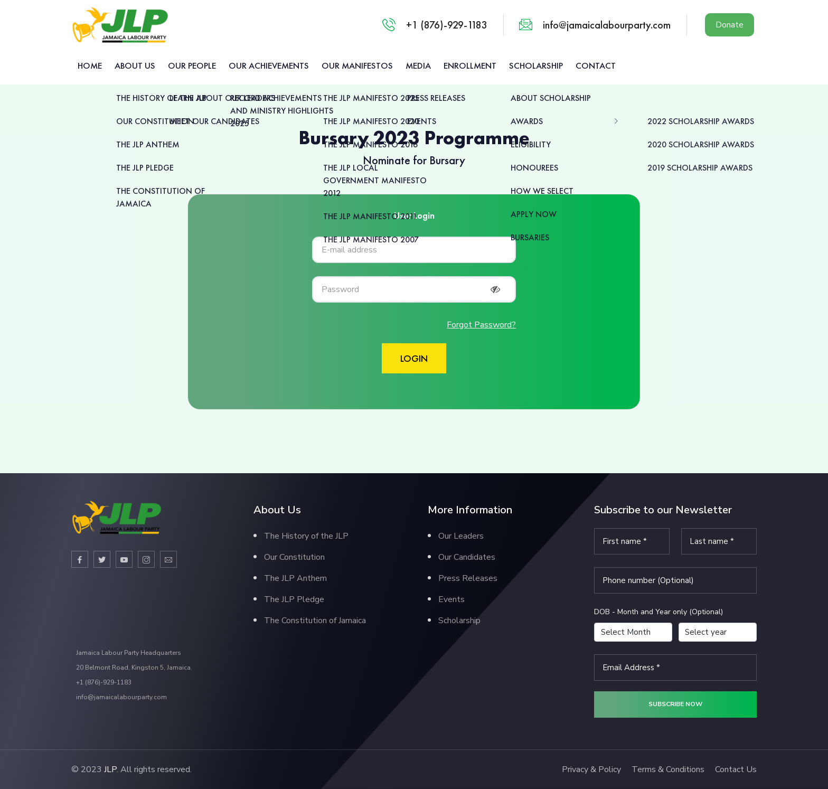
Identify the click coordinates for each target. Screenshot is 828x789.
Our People (192, 65)
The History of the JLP (306, 536)
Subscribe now (675, 704)
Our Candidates (466, 557)
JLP (110, 769)
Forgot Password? (481, 325)
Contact (596, 65)
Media (418, 65)
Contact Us (736, 769)
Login (414, 358)
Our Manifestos (357, 65)
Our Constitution (294, 557)
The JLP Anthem (295, 578)
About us (135, 65)
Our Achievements (269, 65)
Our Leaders (461, 536)
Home (90, 65)
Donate (730, 25)
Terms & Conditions (668, 769)
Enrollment (470, 65)
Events (451, 599)
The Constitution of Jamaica (315, 620)
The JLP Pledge (294, 599)
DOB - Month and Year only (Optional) (658, 612)
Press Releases (467, 578)
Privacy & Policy (591, 769)
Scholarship (536, 65)
